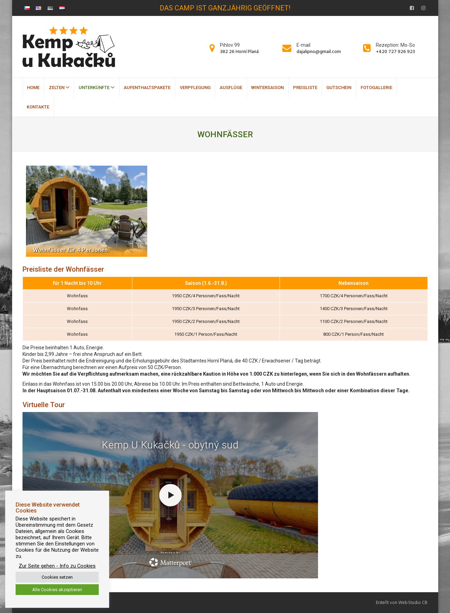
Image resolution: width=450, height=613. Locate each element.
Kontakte (38, 107)
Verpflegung (195, 87)
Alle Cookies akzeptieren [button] (57, 589)
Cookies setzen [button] (57, 577)
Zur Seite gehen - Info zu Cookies (57, 566)
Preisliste (305, 87)
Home (33, 87)
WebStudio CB (412, 602)
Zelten (59, 87)
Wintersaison (267, 87)
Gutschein (338, 87)
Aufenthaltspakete (147, 87)
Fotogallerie (376, 87)
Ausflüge (231, 87)
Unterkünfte (97, 87)
